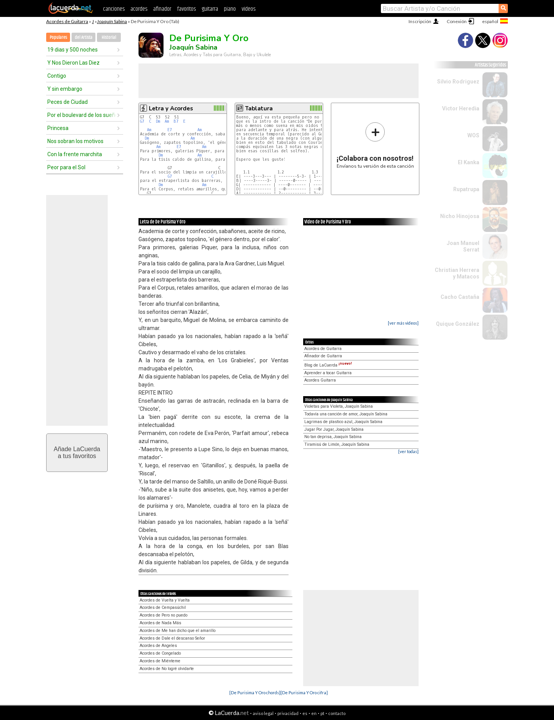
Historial (109, 37)
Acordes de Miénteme (160, 660)
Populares (58, 37)
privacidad (288, 713)
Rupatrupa (466, 189)
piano (230, 9)
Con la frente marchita (74, 154)
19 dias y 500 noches (72, 50)
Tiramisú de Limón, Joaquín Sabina (336, 444)
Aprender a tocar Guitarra (328, 372)
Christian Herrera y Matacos (457, 273)
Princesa (57, 128)
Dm (158, 121)
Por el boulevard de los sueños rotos (82, 115)
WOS (473, 135)
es (304, 713)
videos (248, 9)
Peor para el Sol (66, 167)
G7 (142, 121)
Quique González (457, 324)
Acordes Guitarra (320, 380)
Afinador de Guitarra (323, 355)
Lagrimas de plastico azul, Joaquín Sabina (343, 421)
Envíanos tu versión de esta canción (375, 145)
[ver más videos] (403, 322)
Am (167, 121)
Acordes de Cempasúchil (163, 607)
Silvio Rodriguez (458, 81)
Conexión (457, 21)
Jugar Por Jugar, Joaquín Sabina (334, 429)
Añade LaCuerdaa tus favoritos (77, 452)
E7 (169, 129)
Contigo (56, 76)
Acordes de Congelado (160, 653)
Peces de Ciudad (67, 102)
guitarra (210, 9)
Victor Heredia (460, 108)
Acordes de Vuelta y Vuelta (165, 600)
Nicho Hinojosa (459, 216)
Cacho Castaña (460, 297)
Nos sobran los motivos (75, 141)
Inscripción (420, 21)
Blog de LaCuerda (328, 365)
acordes (138, 9)
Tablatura (259, 108)
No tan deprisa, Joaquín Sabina (333, 436)
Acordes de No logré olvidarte (167, 668)
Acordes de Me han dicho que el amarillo (177, 630)
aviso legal (263, 713)
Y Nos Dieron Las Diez (73, 63)
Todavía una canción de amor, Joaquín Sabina (345, 414)
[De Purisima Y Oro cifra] (304, 692)
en (314, 713)
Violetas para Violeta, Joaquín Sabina (338, 406)
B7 (176, 121)
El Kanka (468, 162)
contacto (336, 713)
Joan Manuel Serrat (463, 246)
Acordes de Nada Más (160, 622)
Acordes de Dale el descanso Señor (172, 638)
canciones (114, 9)
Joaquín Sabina (112, 21)
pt (322, 713)
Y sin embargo (64, 89)
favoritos (186, 9)
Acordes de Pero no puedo (163, 615)
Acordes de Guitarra (67, 21)
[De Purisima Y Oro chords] (254, 692)
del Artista (83, 37)
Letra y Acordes (171, 108)
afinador (162, 9)
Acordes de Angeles (158, 645)
